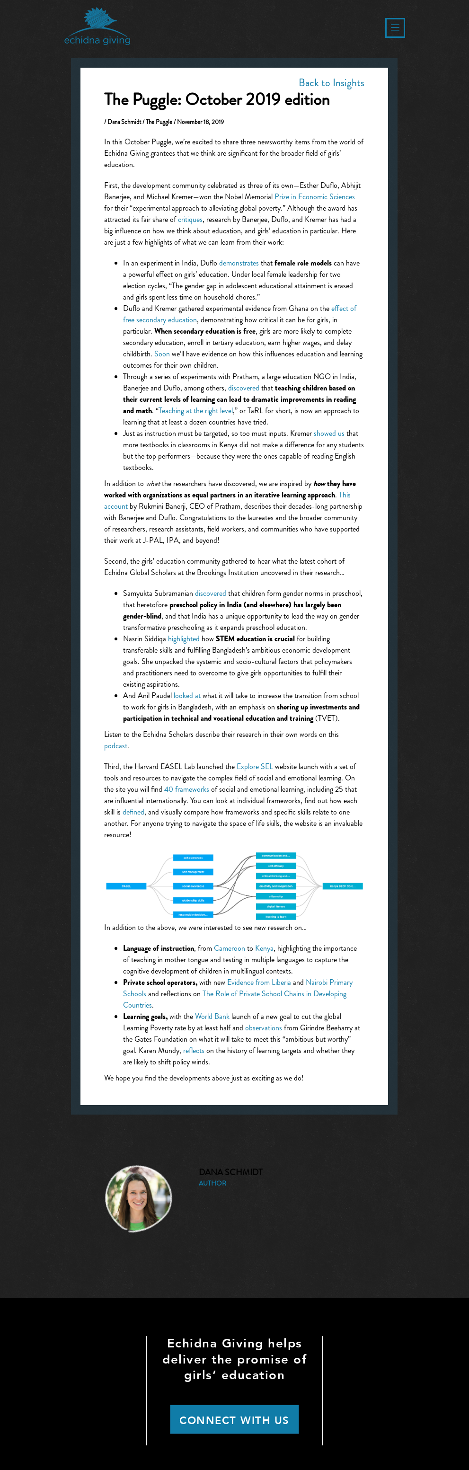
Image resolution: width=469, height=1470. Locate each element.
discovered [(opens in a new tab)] (243, 387)
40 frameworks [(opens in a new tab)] (186, 789)
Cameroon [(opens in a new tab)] (229, 948)
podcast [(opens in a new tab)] (115, 745)
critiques (190, 219)
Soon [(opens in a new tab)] (162, 353)
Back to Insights (331, 82)
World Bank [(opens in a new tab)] (212, 1016)
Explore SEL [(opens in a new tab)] (255, 766)
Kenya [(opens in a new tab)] (264, 948)
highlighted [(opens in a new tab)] (184, 638)
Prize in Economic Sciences (314, 196)
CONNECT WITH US (234, 1421)
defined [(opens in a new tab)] (133, 811)
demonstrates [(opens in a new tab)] (239, 262)
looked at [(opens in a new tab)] (187, 695)
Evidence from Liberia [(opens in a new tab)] (259, 982)
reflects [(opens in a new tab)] (193, 1050)
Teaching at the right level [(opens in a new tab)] (196, 410)
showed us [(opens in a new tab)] (329, 433)
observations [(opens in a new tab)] (263, 1027)
